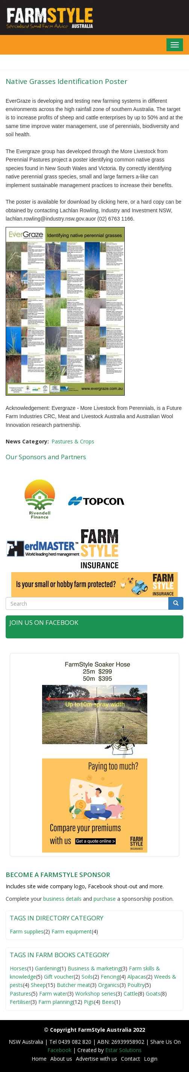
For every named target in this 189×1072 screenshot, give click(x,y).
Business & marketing (94, 968)
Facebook (60, 1050)
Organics (108, 984)
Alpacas (136, 976)
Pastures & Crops (72, 441)
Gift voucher (59, 976)
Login (150, 1058)
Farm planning (55, 1001)
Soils (87, 976)
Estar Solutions (123, 1050)
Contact (130, 1058)
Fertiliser (20, 1001)
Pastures (20, 993)
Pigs (89, 1001)
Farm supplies (27, 931)
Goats (153, 993)
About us (61, 1058)
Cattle (131, 993)
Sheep (38, 984)
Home (39, 1058)
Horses (18, 968)
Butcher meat (73, 984)
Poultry (136, 984)
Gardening (47, 968)
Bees (108, 1001)
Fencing (110, 976)
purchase (105, 898)
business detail (61, 898)
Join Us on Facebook (43, 622)
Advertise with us (96, 1058)
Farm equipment (71, 931)
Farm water (53, 993)
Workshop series (95, 993)
